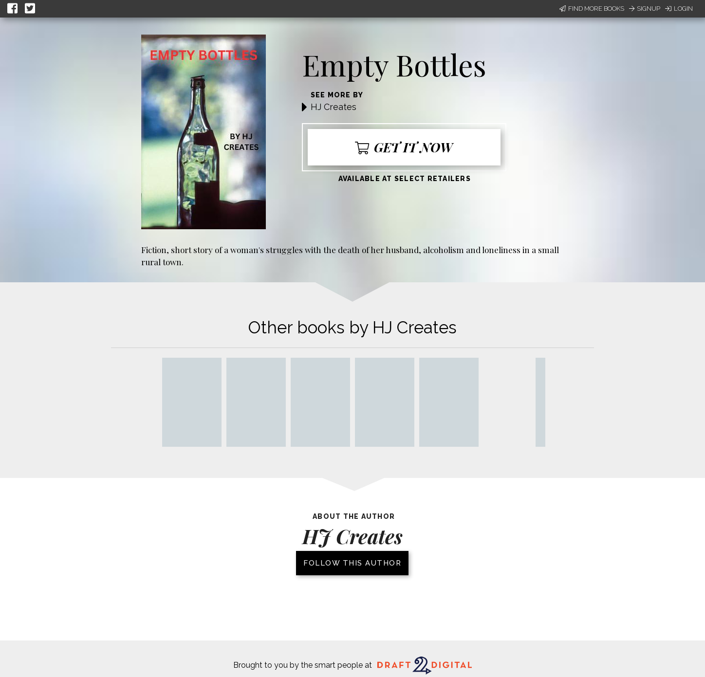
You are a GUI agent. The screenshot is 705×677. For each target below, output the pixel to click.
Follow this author (352, 563)
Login (679, 8)
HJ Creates (333, 107)
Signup (644, 8)
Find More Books (591, 8)
